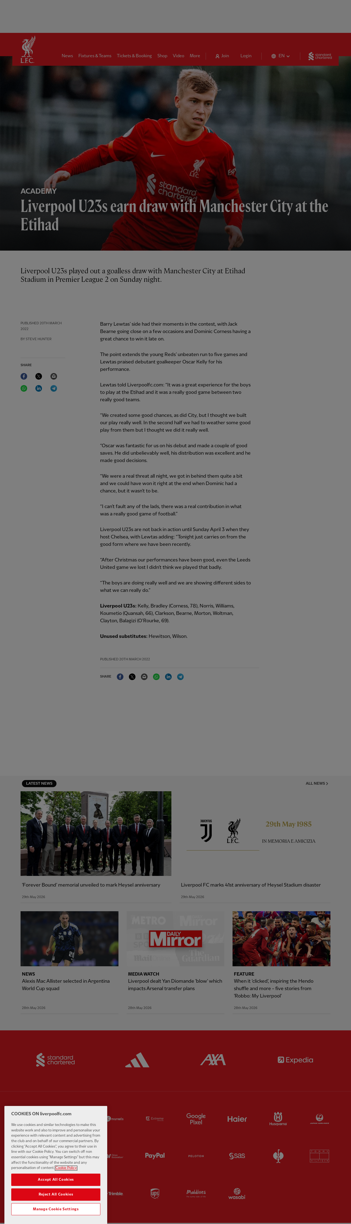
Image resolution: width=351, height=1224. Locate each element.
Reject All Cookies (56, 1206)
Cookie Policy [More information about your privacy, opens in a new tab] (66, 1179)
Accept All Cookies (56, 1191)
